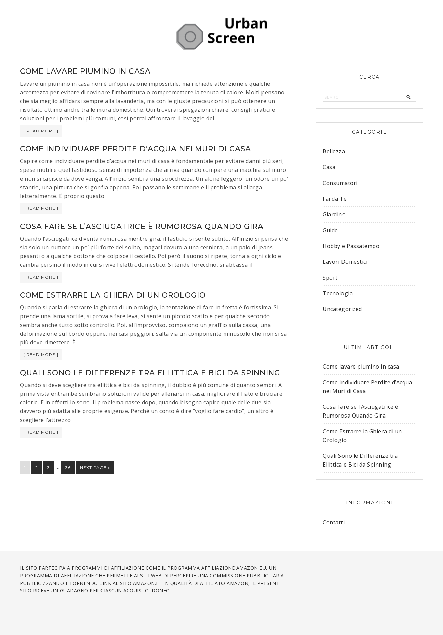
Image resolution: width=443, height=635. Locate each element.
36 (68, 467)
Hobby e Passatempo (351, 246)
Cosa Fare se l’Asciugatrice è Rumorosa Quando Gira (142, 226)
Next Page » (95, 467)
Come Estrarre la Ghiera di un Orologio (113, 295)
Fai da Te (335, 198)
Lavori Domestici (345, 261)
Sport (330, 277)
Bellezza (334, 151)
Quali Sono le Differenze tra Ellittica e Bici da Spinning (150, 372)
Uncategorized (342, 309)
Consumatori (340, 183)
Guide (330, 230)
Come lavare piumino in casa (85, 71)
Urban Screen (221, 33)
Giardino (334, 214)
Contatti (334, 522)
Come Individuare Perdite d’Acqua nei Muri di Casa (135, 148)
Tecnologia (338, 293)
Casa (329, 167)
